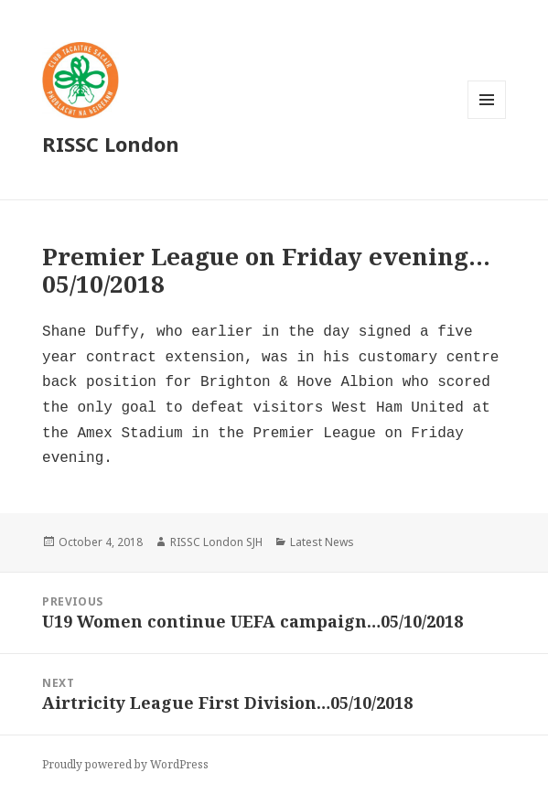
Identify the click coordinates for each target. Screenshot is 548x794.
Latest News (322, 542)
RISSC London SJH (216, 542)
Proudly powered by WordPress (125, 764)
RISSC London (110, 143)
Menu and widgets (487, 118)
